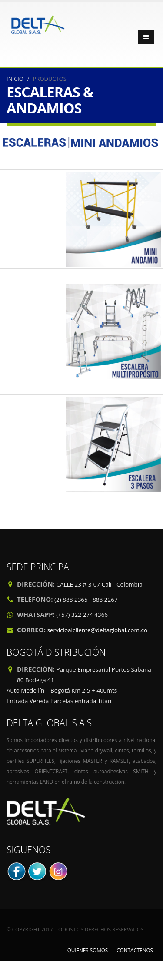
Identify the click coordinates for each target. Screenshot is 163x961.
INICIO (15, 79)
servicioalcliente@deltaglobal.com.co (97, 630)
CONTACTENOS (134, 950)
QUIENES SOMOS (87, 950)
